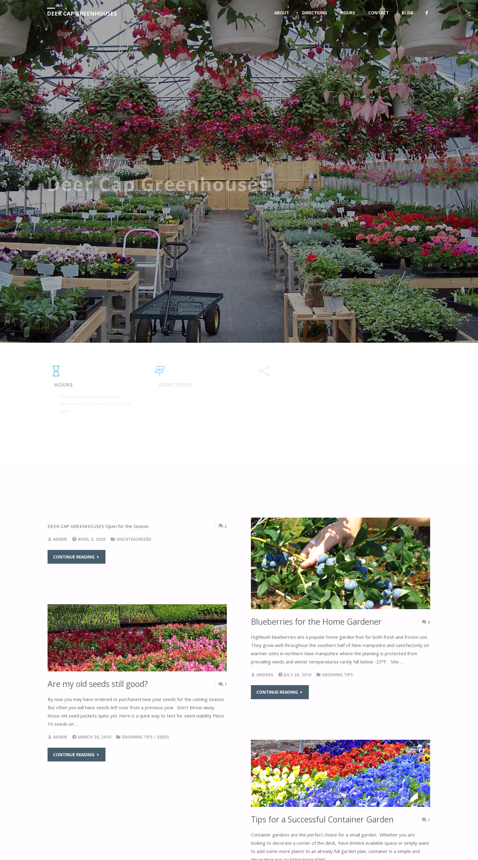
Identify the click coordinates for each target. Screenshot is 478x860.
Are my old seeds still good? (98, 683)
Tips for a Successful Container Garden (322, 819)
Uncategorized (133, 539)
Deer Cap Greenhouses (82, 13)
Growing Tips (337, 675)
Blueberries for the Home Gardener (316, 621)
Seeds (163, 737)
